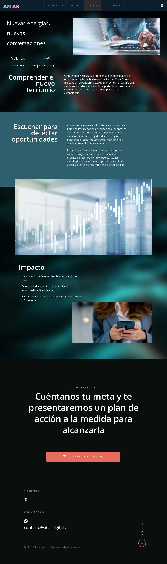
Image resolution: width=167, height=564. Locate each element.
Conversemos (112, 6)
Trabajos (92, 6)
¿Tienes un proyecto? (83, 456)
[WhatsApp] (26, 520)
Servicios (75, 6)
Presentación (55, 6)
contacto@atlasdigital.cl (46, 527)
